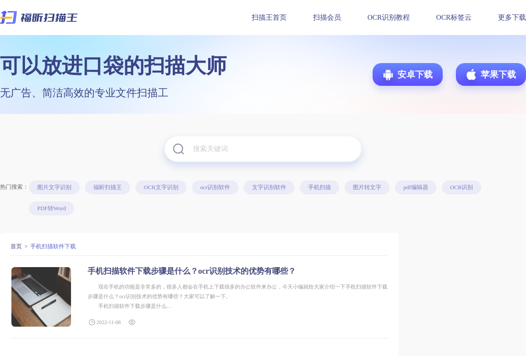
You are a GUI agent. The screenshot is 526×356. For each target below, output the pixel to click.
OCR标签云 (454, 17)
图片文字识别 (54, 187)
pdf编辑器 (415, 187)
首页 (16, 246)
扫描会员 (327, 17)
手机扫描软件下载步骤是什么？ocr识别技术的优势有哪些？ (192, 271)
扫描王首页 (269, 17)
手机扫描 (319, 187)
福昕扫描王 (107, 187)
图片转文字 (367, 187)
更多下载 (512, 17)
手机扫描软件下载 (53, 246)
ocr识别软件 (215, 187)
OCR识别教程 (388, 17)
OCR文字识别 (161, 187)
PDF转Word (51, 208)
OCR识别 (461, 187)
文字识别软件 (269, 187)
